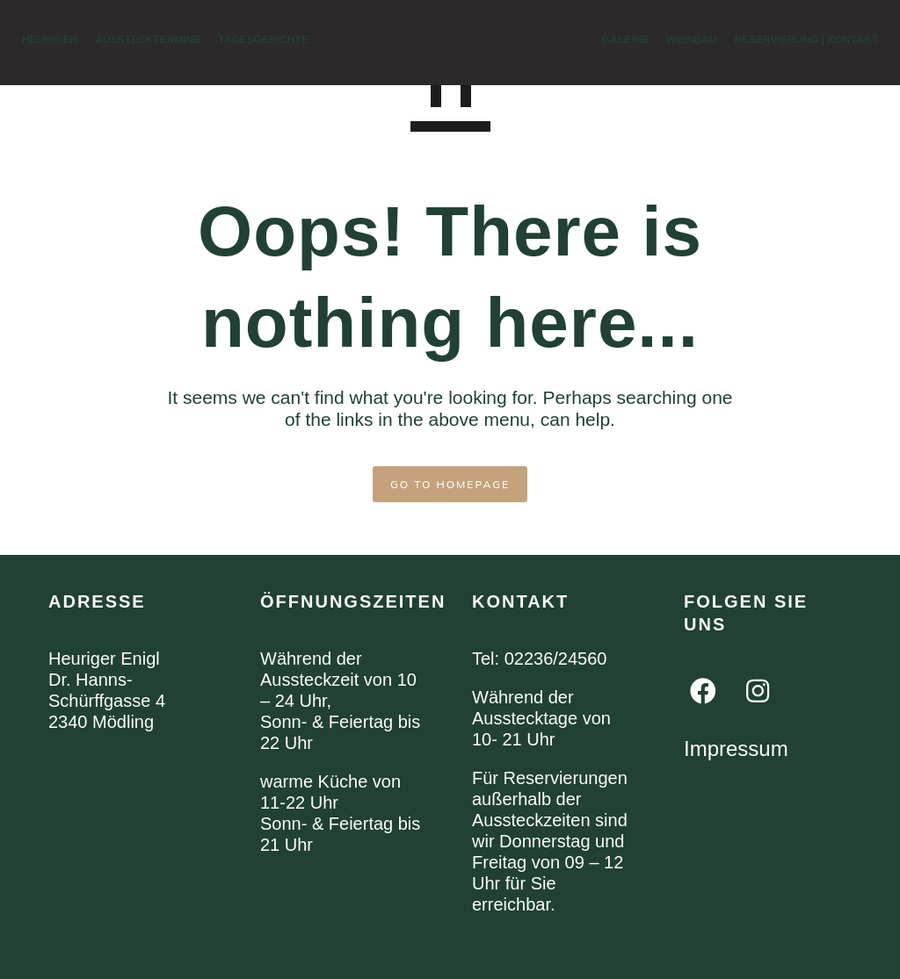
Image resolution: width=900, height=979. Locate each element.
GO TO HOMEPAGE (450, 484)
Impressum (736, 748)
